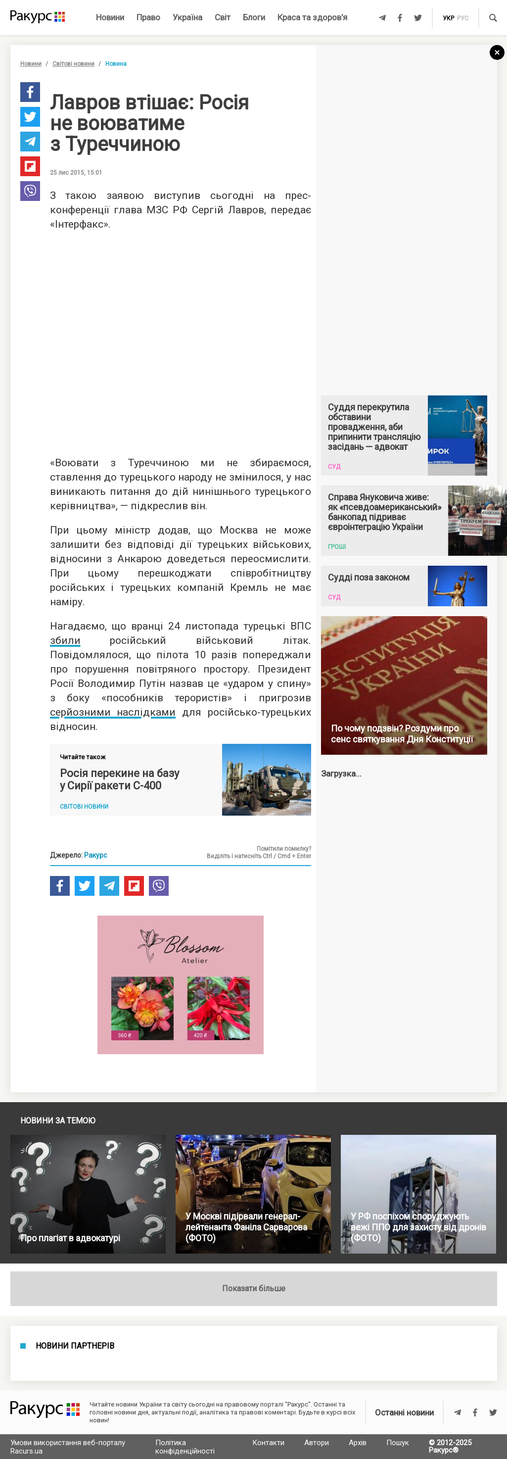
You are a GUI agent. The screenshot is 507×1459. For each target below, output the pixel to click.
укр (448, 18)
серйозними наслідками (113, 712)
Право (148, 17)
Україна (187, 17)
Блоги (254, 17)
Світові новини (73, 63)
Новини (110, 17)
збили (65, 640)
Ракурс (95, 855)
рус (462, 18)
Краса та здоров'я (312, 17)
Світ (222, 17)
